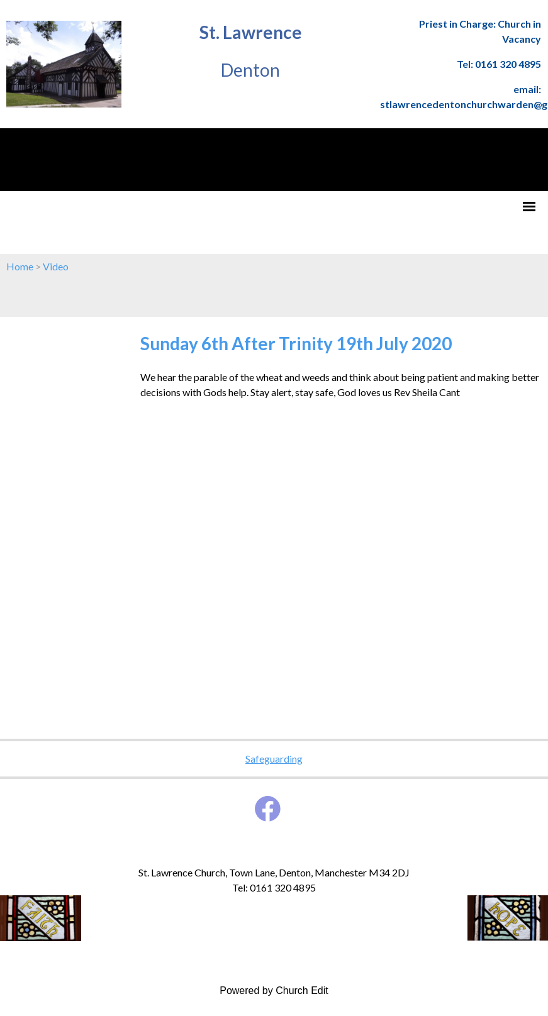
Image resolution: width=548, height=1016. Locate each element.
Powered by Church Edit (274, 990)
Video (56, 266)
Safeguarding (274, 759)
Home (19, 266)
